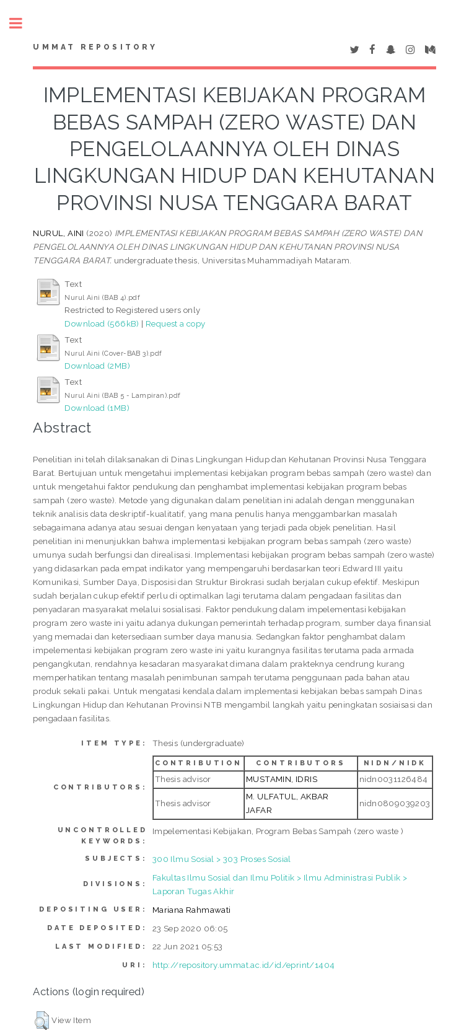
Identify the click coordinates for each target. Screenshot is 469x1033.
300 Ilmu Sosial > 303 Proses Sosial (221, 859)
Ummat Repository (95, 47)
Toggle (22, 23)
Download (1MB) (96, 408)
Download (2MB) (97, 366)
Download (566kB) (101, 323)
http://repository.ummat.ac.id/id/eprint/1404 (243, 965)
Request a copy (176, 323)
